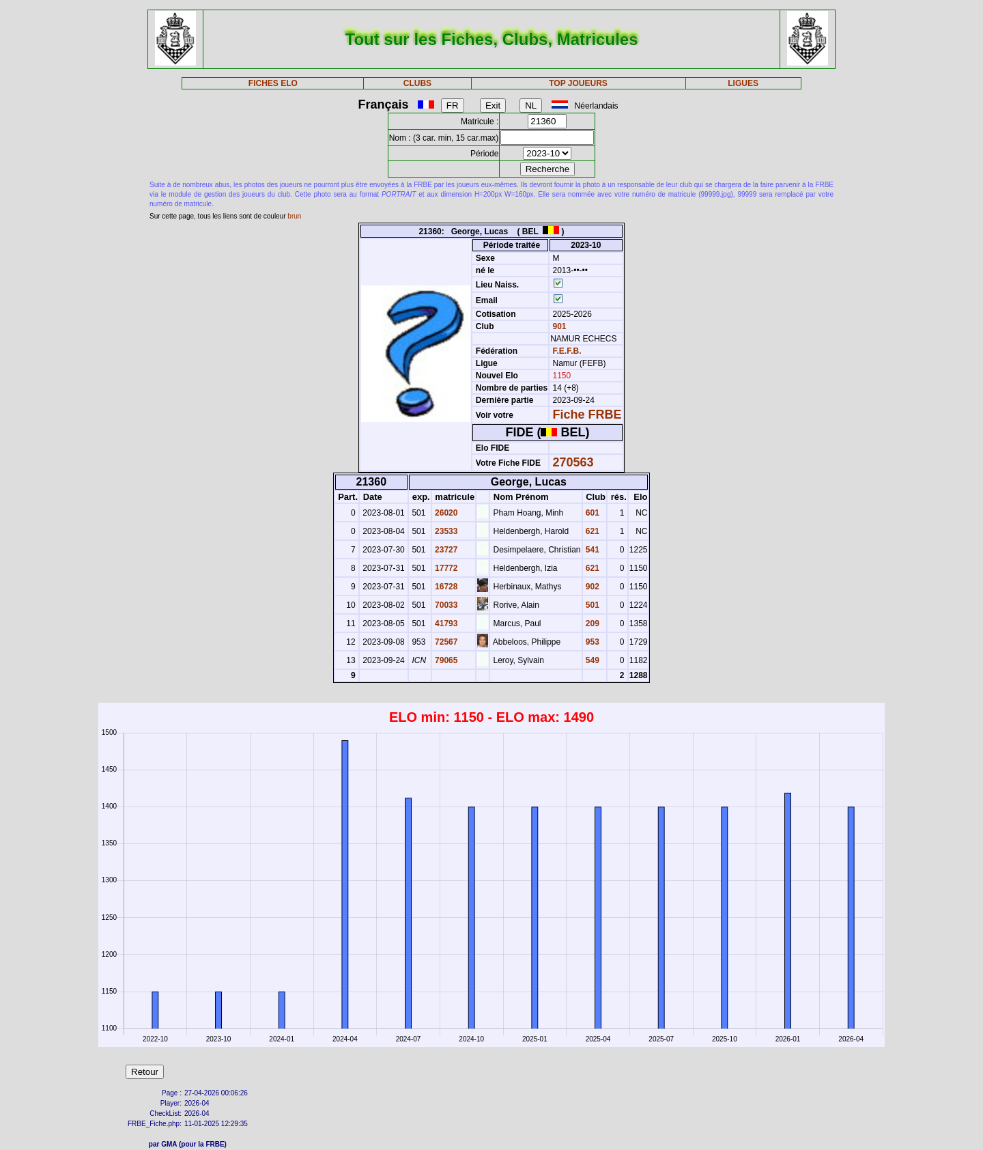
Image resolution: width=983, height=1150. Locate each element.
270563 (573, 462)
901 (558, 326)
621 (591, 531)
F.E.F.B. (567, 351)
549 (591, 660)
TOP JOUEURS (578, 83)
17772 (445, 568)
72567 (445, 642)
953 (591, 642)
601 (591, 513)
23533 (445, 531)
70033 (445, 605)
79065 (445, 660)
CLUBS (417, 83)
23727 (445, 550)
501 (591, 605)
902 (591, 586)
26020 (445, 513)
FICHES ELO (273, 83)
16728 (445, 586)
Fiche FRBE (587, 414)
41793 (445, 623)
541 (591, 550)
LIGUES (743, 83)
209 (591, 623)
